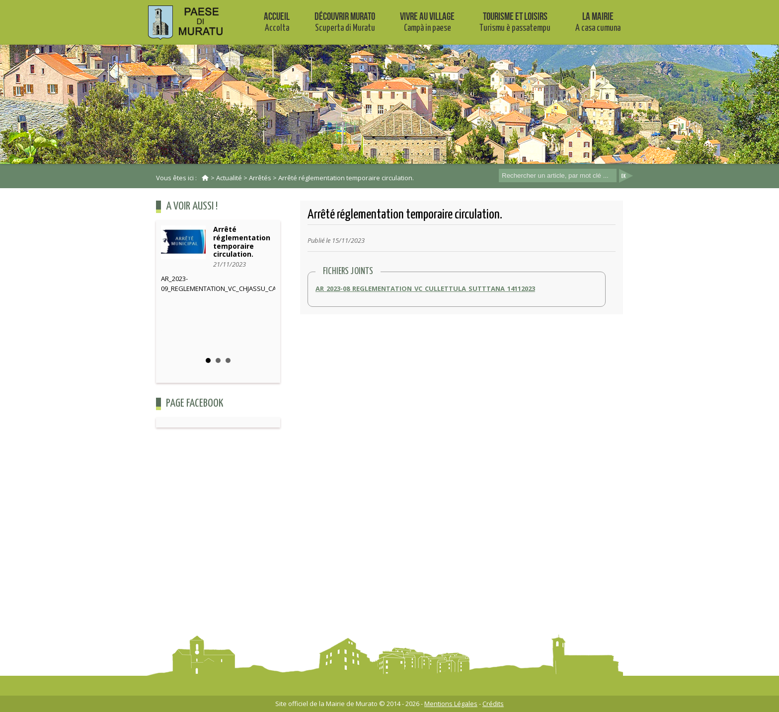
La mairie (598, 21)
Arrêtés (260, 177)
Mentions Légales (450, 703)
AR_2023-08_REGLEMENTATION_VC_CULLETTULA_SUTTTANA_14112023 (425, 288)
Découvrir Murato (344, 21)
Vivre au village (427, 21)
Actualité (229, 177)
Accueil (277, 21)
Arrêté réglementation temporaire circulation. (346, 177)
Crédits (493, 703)
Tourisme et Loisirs (514, 21)
